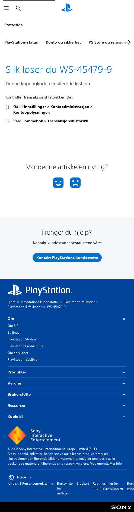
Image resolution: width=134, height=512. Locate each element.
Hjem (11, 302)
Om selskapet (18, 352)
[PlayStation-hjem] (67, 8)
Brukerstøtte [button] (67, 394)
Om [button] (67, 318)
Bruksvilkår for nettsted (65, 488)
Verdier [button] (67, 383)
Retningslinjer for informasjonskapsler (108, 486)
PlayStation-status (21, 42)
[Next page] (128, 42)
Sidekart (83, 483)
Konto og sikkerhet (63, 42)
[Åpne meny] (6, 8)
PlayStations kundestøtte (39, 302)
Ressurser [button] (67, 405)
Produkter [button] (67, 372)
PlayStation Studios (22, 339)
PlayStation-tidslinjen (23, 359)
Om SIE (13, 325)
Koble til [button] (67, 416)
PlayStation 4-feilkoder (25, 306)
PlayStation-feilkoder (79, 302)
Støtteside (13, 24)
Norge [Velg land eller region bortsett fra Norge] (20, 477)
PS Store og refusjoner (109, 42)
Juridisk (13, 483)
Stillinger (14, 332)
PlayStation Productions (25, 346)
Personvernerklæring (37, 483)
